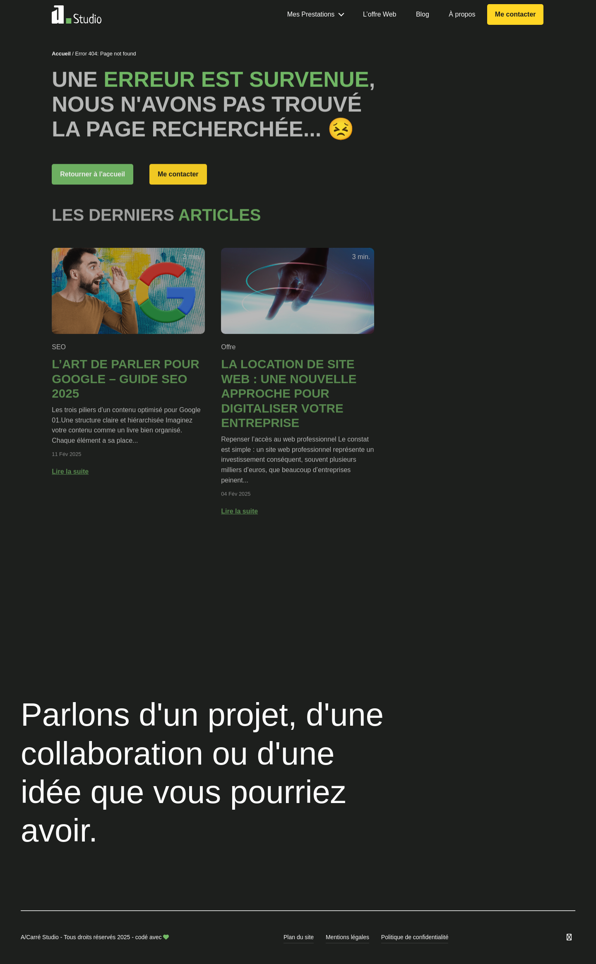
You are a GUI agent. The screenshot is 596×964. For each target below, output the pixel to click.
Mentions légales (347, 937)
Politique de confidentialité (415, 937)
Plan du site (299, 937)
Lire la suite (70, 497)
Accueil (61, 55)
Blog (422, 14)
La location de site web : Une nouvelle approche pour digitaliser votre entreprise (288, 420)
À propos (462, 14)
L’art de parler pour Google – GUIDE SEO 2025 (125, 405)
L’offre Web (379, 14)
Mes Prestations (311, 14)
